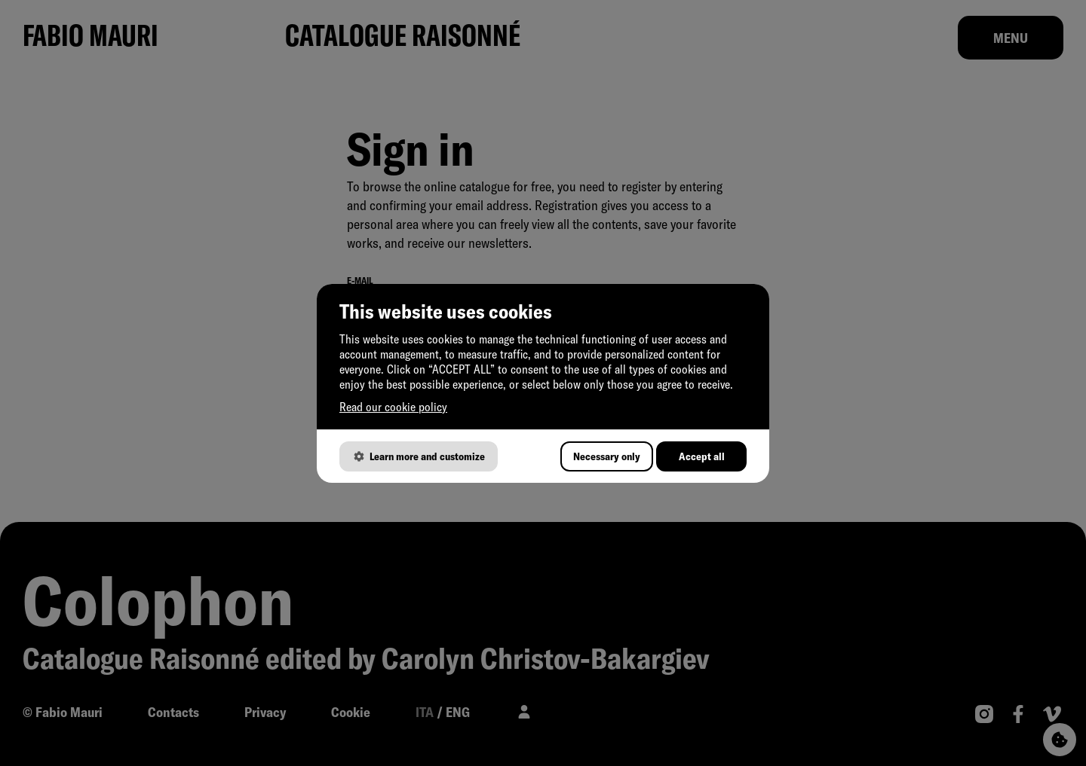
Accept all (702, 456)
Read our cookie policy (393, 406)
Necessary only (606, 456)
